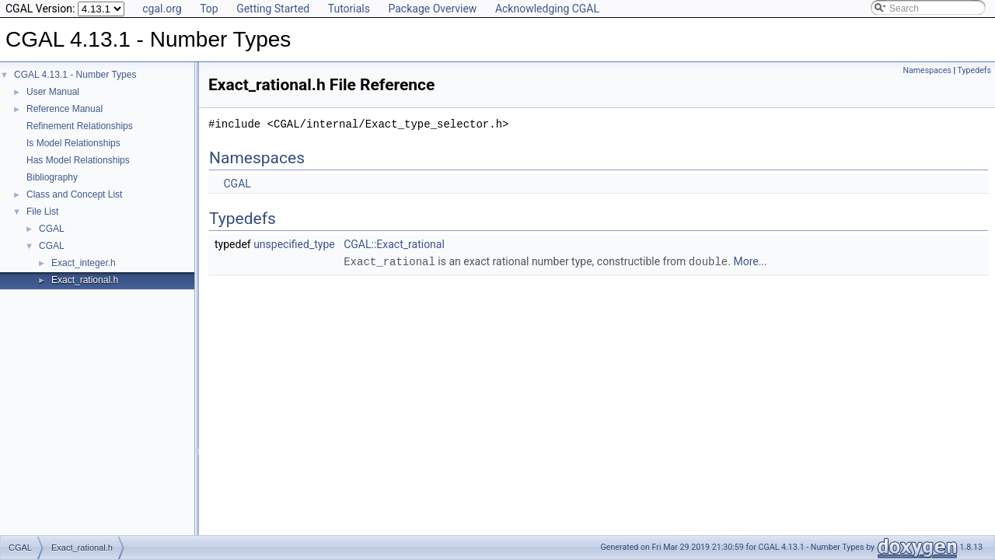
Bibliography (52, 177)
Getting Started (272, 8)
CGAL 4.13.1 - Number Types (75, 74)
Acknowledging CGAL (547, 8)
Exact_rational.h (84, 280)
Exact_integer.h (83, 262)
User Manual (52, 91)
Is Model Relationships (73, 143)
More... (749, 261)
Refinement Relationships (79, 126)
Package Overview (432, 8)
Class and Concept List (74, 194)
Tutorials (349, 8)
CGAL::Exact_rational (394, 244)
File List (42, 211)
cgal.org (161, 8)
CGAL (52, 228)
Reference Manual (64, 108)
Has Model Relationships (78, 160)
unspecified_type (294, 244)
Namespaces (926, 70)
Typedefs (974, 70)
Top (209, 8)
